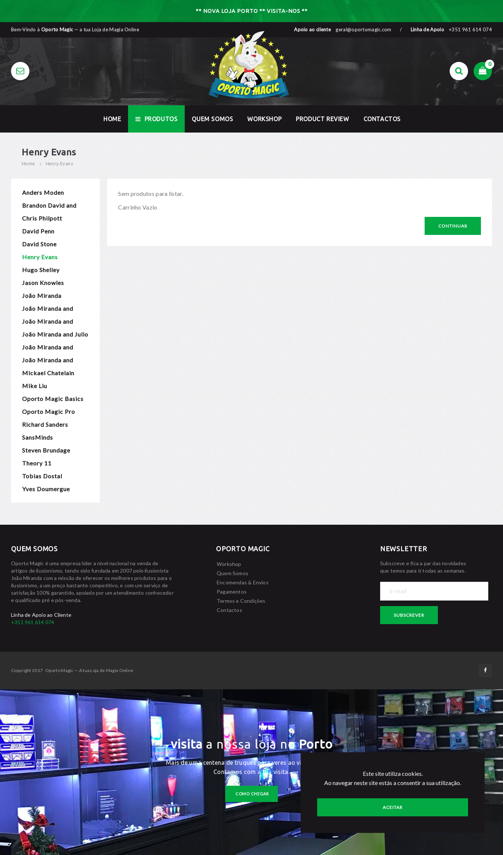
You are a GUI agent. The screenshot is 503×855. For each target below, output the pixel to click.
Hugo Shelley (41, 269)
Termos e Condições (241, 601)
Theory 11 (37, 463)
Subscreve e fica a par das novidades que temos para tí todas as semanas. (423, 567)
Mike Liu (34, 385)
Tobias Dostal (42, 475)
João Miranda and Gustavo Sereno (47, 323)
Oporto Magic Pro (48, 411)
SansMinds (37, 437)
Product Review (322, 119)
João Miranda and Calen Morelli (47, 310)
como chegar (252, 793)
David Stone (39, 243)
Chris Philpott (42, 218)
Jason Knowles (43, 282)
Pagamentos (232, 591)
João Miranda (41, 295)
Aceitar (393, 807)
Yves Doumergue (46, 488)
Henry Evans (59, 163)
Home (28, 163)
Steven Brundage (46, 450)
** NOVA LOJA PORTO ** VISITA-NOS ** (252, 11)
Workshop (264, 119)
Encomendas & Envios (243, 582)
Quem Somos (212, 119)
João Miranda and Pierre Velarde (47, 348)
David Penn (38, 231)
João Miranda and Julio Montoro (55, 336)
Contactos (382, 119)
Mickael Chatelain (48, 372)
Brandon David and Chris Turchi (49, 207)
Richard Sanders (45, 424)
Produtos (156, 119)
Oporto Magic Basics (53, 398)
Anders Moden (43, 192)
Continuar (452, 226)
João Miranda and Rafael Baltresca (47, 361)
